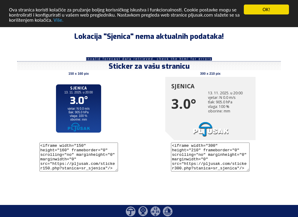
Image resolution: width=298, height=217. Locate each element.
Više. (59, 20)
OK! (266, 9)
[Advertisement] (46, 98)
